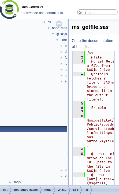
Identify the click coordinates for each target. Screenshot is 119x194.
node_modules (62, 28)
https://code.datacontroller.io (42, 13)
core (64, 40)
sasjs (17, 182)
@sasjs (61, 34)
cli (49, 22)
